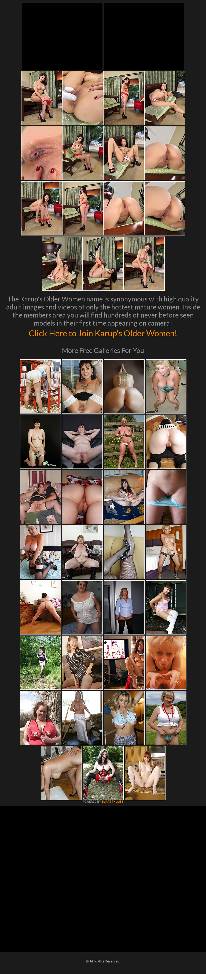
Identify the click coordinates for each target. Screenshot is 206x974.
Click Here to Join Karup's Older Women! (103, 332)
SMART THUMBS (112, 801)
